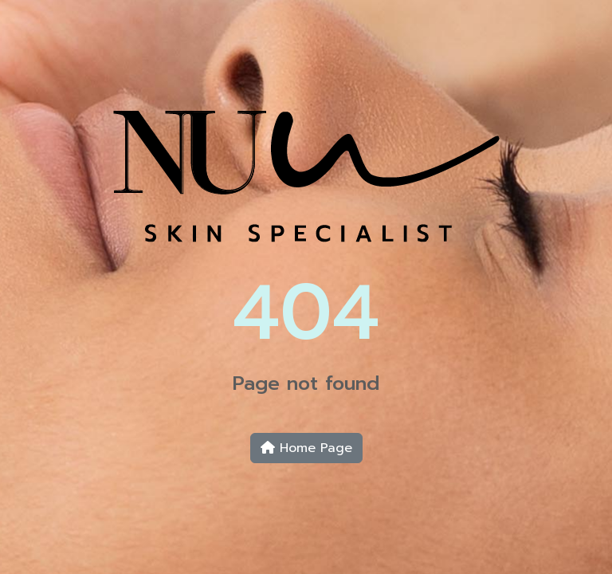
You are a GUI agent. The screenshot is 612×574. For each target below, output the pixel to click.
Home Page (306, 448)
